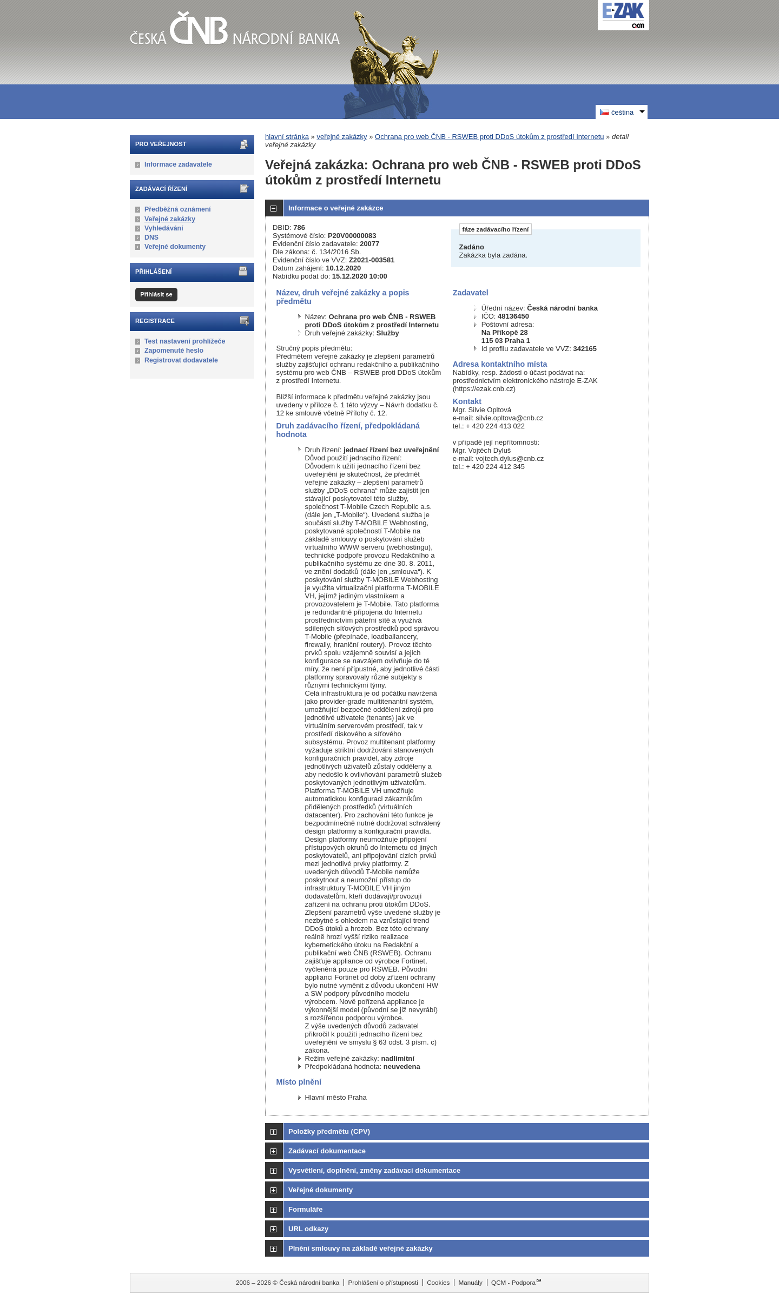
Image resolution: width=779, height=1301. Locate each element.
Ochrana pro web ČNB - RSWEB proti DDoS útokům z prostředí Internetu (489, 137)
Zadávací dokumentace (327, 1151)
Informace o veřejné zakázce (336, 208)
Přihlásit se (156, 294)
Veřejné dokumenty (175, 246)
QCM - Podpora (513, 1282)
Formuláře (305, 1209)
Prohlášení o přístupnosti (383, 1282)
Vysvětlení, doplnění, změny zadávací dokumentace (374, 1170)
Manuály (471, 1282)
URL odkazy (308, 1229)
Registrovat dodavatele (181, 360)
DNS (151, 237)
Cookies (438, 1282)
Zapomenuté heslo (173, 350)
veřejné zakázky (341, 137)
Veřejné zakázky (169, 219)
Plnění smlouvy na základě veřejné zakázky (360, 1248)
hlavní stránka (287, 137)
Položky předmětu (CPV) (329, 1131)
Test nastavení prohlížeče (184, 341)
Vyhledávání (163, 228)
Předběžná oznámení (177, 209)
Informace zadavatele (178, 164)
